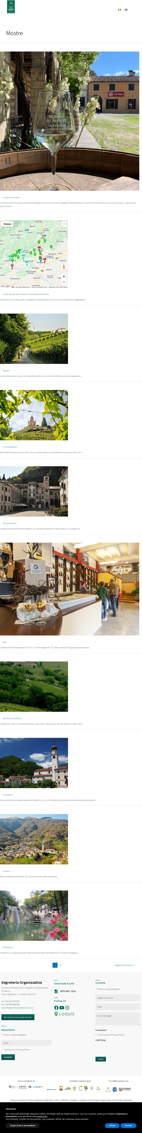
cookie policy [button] (42, 1116)
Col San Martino (10, 446)
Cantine (98, 9)
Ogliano (6, 370)
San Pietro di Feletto (12, 718)
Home (26, 5)
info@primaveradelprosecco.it (19, 1007)
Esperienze (101, 5)
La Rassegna (64, 5)
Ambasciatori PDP (43, 5)
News (111, 9)
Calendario (82, 5)
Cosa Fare (120, 5)
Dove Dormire (55, 9)
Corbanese (8, 794)
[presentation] (116, 1048)
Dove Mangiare (78, 9)
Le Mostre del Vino (11, 197)
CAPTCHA (100, 1040)
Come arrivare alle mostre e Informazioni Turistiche (26, 294)
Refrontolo (8, 947)
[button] (17, 1017)
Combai (6, 871)
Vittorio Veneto (9, 523)
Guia (5, 642)
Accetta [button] (128, 1125)
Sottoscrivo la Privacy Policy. (17, 1049)
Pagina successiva (125, 965)
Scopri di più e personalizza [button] (22, 1125)
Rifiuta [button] (112, 1125)
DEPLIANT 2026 (68, 991)
